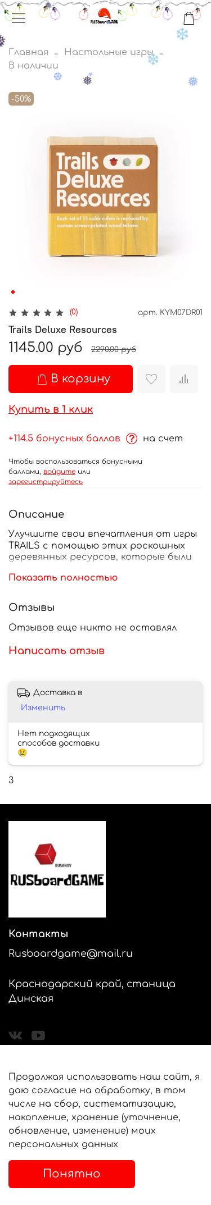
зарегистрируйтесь (45, 482)
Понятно (72, 1173)
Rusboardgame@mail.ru (70, 953)
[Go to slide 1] (13, 292)
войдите (59, 472)
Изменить (43, 708)
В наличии (33, 66)
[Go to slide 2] (21, 292)
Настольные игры (109, 52)
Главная (28, 52)
